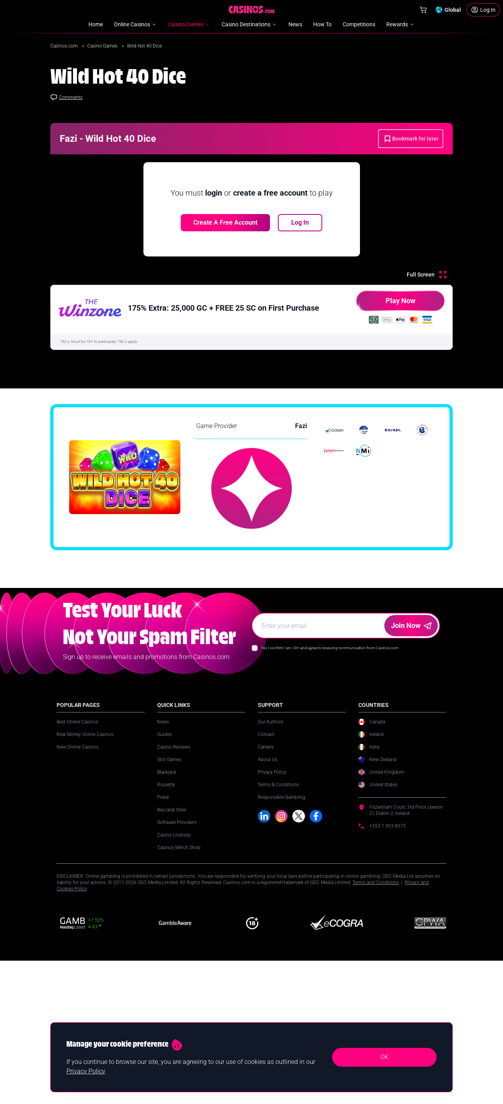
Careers (266, 923)
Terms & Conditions (278, 960)
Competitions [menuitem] (359, 24)
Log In (300, 222)
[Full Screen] (426, 274)
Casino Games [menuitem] (189, 24)
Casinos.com (64, 46)
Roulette (166, 960)
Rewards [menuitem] (400, 24)
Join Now (411, 801)
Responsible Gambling (281, 973)
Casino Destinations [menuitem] (249, 24)
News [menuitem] (295, 24)
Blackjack (166, 948)
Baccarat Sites (171, 986)
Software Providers (176, 998)
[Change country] (448, 10)
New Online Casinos (78, 923)
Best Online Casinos (77, 898)
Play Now (385, 304)
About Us (267, 935)
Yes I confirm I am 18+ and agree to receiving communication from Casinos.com (329, 824)
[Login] (483, 9)
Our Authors (270, 898)
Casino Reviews (173, 923)
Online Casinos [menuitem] (135, 24)
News (163, 898)
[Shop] (423, 10)
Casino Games (103, 46)
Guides (164, 910)
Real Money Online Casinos (85, 910)
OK (384, 1057)
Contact (266, 910)
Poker (163, 973)
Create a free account (225, 222)
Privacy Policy (272, 948)
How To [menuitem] (322, 24)
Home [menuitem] (95, 24)
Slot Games (169, 935)
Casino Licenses (174, 1011)
